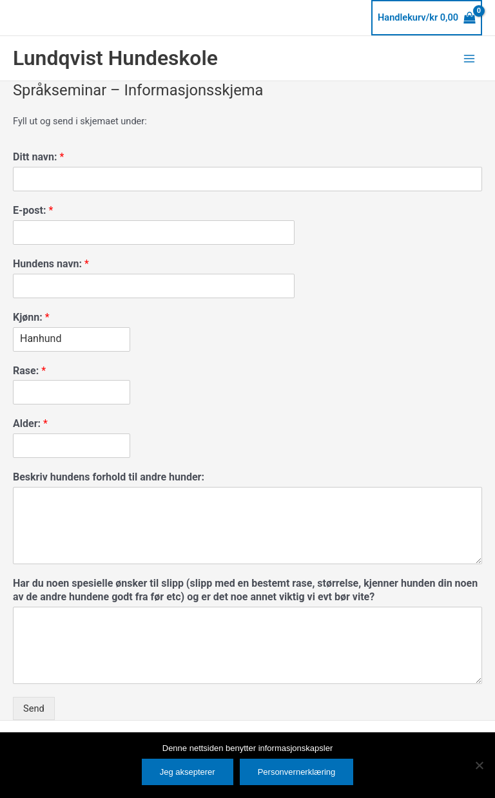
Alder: (30, 423)
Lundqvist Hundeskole (115, 58)
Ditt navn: (38, 157)
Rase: (29, 371)
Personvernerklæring (297, 772)
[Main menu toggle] (469, 58)
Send (33, 708)
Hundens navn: (51, 264)
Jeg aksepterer (187, 772)
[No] (478, 765)
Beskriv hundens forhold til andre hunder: (108, 477)
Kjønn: (31, 317)
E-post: (33, 210)
